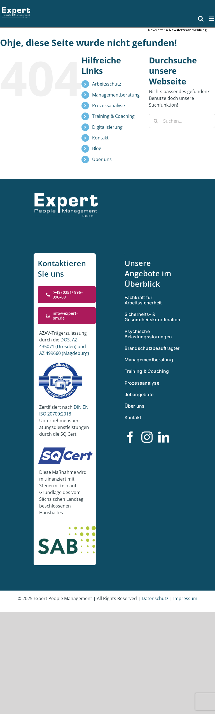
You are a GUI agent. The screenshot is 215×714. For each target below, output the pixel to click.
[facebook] (130, 437)
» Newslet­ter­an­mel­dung (186, 29)
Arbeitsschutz (106, 84)
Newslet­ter (156, 29)
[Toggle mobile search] (201, 19)
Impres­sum (185, 598)
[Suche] (156, 121)
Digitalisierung (107, 127)
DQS (65, 340)
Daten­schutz (156, 598)
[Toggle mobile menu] (212, 19)
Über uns (102, 159)
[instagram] (147, 437)
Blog (96, 148)
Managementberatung (116, 95)
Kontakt (100, 138)
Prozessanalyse (108, 105)
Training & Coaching (113, 116)
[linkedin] (163, 437)
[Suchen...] (182, 121)
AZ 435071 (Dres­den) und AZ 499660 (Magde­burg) (64, 346)
